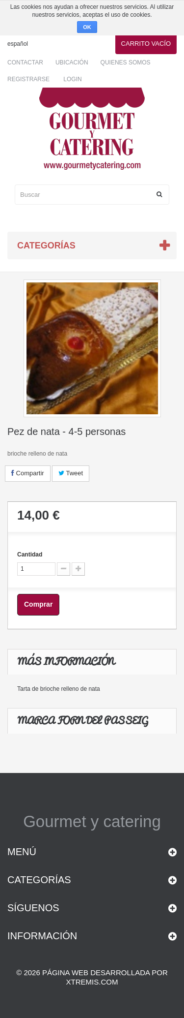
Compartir (27, 473)
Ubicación (71, 62)
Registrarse (28, 79)
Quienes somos (126, 62)
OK (87, 27)
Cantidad (29, 554)
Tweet (70, 473)
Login (72, 79)
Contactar (25, 62)
